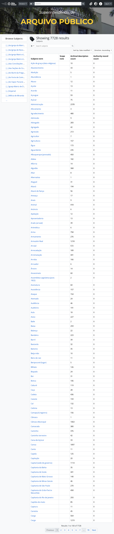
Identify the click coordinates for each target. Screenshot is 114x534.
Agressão (35, 132)
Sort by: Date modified (81, 50)
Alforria (34, 163)
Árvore (34, 268)
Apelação (35, 214)
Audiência (35, 303)
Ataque (34, 294)
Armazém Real (37, 241)
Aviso (33, 317)
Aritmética (35, 227)
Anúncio (34, 209)
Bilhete (34, 367)
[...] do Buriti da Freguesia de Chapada (22, 73)
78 (88, 530)
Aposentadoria (37, 218)
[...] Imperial (11, 91)
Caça (33, 390)
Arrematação (36, 255)
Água (33, 145)
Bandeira (34, 335)
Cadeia (34, 394)
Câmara (34, 417)
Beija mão (35, 353)
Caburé (34, 385)
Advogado (35, 122)
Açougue (34, 95)
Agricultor (35, 136)
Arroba (34, 259)
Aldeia (33, 159)
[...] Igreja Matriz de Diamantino (19, 86)
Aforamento (36, 109)
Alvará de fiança (37, 191)
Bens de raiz (36, 358)
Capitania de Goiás (39, 472)
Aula (33, 312)
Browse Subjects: (14, 38)
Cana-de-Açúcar (37, 440)
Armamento (36, 236)
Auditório (35, 308)
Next (94, 530)
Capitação (35, 458)
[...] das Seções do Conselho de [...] (20, 68)
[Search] (58, 3)
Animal (34, 205)
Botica (33, 381)
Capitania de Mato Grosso (42, 476)
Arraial (33, 246)
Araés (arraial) (37, 223)
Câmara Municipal (38, 422)
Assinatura (35, 285)
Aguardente (36, 150)
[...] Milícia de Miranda (15, 95)
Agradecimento (37, 113)
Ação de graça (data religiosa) (43, 63)
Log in (107, 4)
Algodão (34, 168)
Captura (34, 506)
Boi (32, 376)
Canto (33, 449)
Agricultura (35, 141)
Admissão (35, 118)
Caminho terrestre (38, 435)
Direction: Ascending (102, 50)
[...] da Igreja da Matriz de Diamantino (21, 45)
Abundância (36, 77)
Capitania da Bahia (38, 467)
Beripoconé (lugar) (38, 362)
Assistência (35, 289)
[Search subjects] (53, 46)
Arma (33, 232)
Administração (37, 104)
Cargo (33, 520)
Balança (34, 330)
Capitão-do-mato (38, 502)
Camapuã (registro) (39, 412)
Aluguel (34, 182)
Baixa (33, 326)
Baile (33, 321)
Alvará (33, 186)
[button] (90, 3)
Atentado (35, 298)
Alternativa (35, 177)
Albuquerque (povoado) (41, 154)
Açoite (33, 86)
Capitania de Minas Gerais (42, 481)
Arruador (35, 264)
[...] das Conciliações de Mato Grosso (21, 63)
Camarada (35, 426)
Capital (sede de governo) (41, 463)
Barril (33, 339)
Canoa (33, 444)
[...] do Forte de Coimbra (16, 77)
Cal (32, 403)
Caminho (34, 431)
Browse (22, 4)
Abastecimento (37, 68)
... (6, 100)
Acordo (34, 90)
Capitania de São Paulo (40, 485)
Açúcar (34, 100)
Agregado (35, 127)
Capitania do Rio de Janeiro (42, 497)
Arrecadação (36, 250)
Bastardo (35, 344)
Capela (34, 454)
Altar (33, 173)
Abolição (34, 72)
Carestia (34, 511)
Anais (33, 200)
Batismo (34, 349)
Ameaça (34, 195)
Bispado (34, 371)
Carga (33, 516)
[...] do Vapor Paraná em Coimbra (20, 82)
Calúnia (34, 408)
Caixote (34, 399)
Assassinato (36, 273)
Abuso (33, 81)
